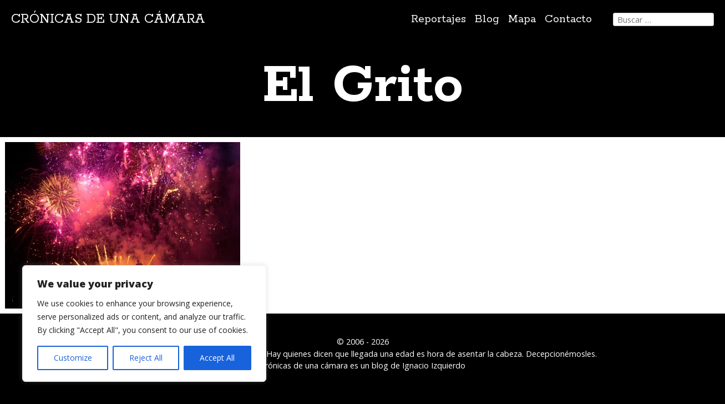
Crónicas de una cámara (108, 19)
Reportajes (438, 19)
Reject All (146, 357)
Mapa (522, 19)
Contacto (568, 19)
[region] (144, 323)
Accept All (217, 357)
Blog (487, 19)
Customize (73, 357)
